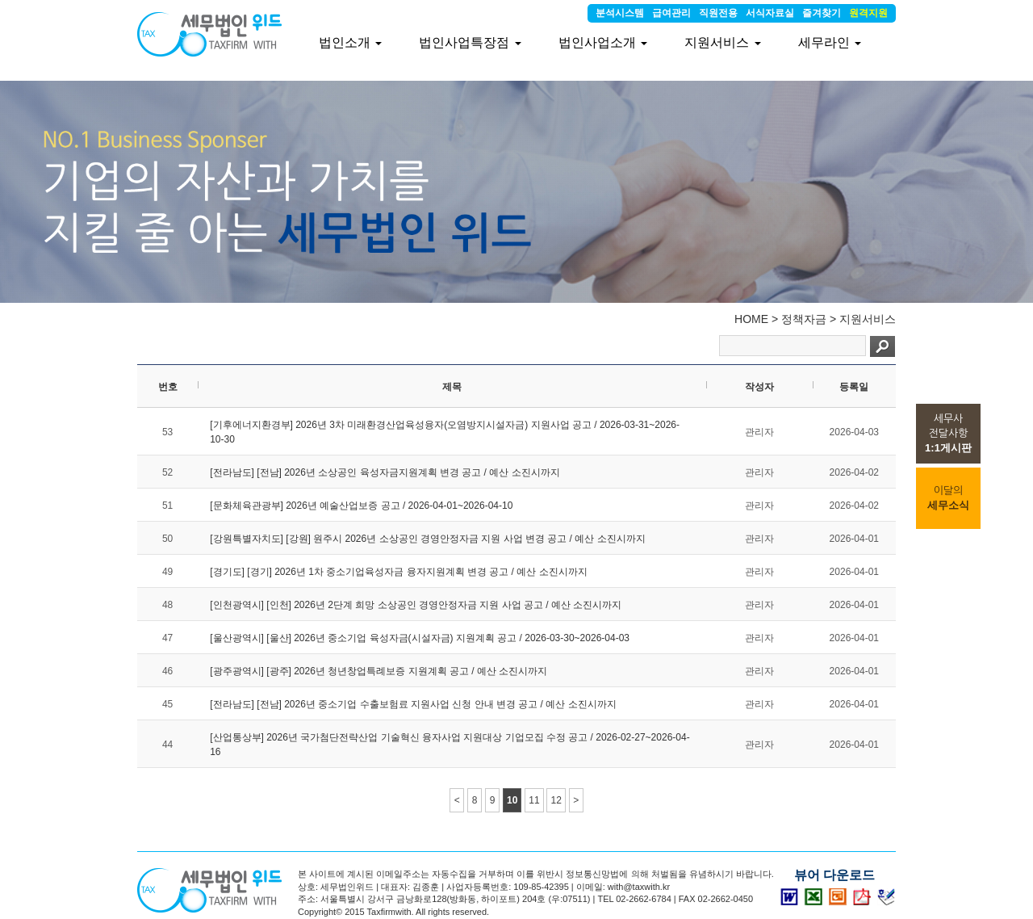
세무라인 (829, 42)
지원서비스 (867, 319)
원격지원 (868, 13)
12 (555, 800)
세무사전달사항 (948, 433)
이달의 (948, 498)
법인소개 (350, 42)
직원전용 (718, 13)
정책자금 (803, 319)
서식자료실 (770, 13)
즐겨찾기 (821, 13)
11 (534, 800)
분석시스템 (620, 13)
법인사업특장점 (470, 42)
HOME (751, 319)
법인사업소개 (602, 42)
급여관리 (671, 13)
